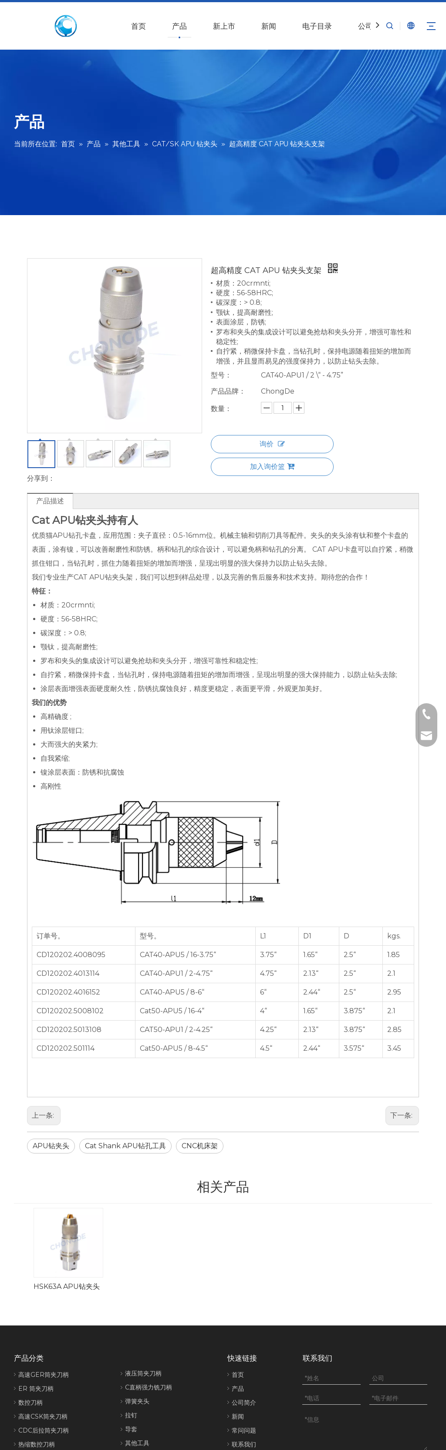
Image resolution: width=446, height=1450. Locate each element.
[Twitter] (409, 1419)
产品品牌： (228, 391)
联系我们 (244, 1358)
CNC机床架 (200, 1146)
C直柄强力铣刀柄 (148, 1301)
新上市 (224, 26)
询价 (272, 444)
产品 (179, 26)
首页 (138, 26)
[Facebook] (380, 1419)
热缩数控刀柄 (36, 1358)
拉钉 (131, 1329)
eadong (241, 1418)
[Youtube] (424, 1419)
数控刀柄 (30, 1317)
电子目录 (317, 26)
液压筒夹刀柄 (143, 1288)
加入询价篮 (272, 466)
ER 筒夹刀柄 (36, 1303)
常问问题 (244, 1345)
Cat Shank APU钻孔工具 (125, 1146)
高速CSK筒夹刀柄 (43, 1331)
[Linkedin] (394, 1419)
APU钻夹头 (51, 1146)
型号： (221, 375)
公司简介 (244, 1317)
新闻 (268, 26)
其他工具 (137, 1357)
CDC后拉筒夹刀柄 (43, 1345)
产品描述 (50, 501)
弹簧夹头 (137, 1315)
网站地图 (266, 1418)
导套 (131, 1343)
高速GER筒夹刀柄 (43, 1289)
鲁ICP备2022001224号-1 (187, 1430)
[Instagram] (424, 1433)
